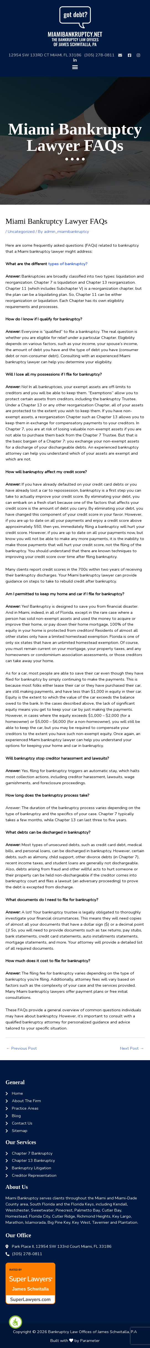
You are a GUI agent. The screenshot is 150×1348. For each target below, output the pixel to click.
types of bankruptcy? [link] (67, 264)
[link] (15, 1322)
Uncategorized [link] (21, 231)
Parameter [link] (90, 1340)
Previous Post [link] (21, 1048)
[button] (75, 66)
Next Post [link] (132, 1048)
